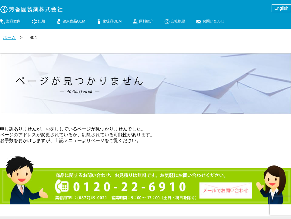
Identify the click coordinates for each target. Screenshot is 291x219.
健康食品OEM (73, 21)
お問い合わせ (213, 21)
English (281, 8)
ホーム (9, 37)
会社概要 (178, 21)
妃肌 (41, 21)
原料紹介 (146, 21)
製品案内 (13, 21)
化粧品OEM (112, 21)
